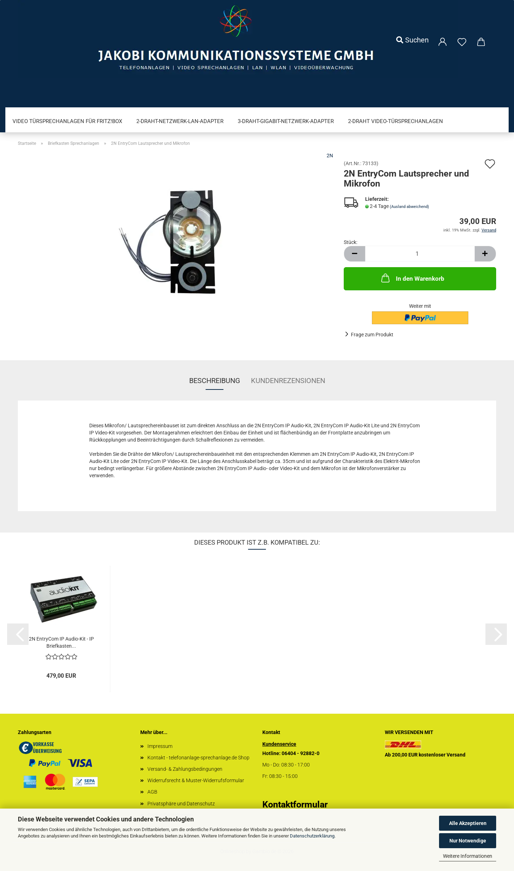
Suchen (412, 40)
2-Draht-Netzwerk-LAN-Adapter (179, 121)
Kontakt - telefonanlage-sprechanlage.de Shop (198, 757)
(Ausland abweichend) (409, 206)
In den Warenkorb (412, 278)
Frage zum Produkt (372, 334)
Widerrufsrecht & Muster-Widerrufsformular (195, 780)
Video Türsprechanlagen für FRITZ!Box (67, 121)
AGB (152, 792)
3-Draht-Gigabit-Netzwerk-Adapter (286, 121)
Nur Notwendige (467, 841)
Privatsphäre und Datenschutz (181, 803)
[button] (354, 254)
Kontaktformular (295, 804)
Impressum (159, 746)
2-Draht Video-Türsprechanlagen (395, 121)
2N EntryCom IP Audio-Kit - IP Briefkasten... (61, 642)
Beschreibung (214, 380)
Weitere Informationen (467, 856)
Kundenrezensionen (288, 380)
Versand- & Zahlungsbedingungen (184, 769)
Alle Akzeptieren (468, 823)
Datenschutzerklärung (312, 836)
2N (330, 155)
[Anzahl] (420, 254)
